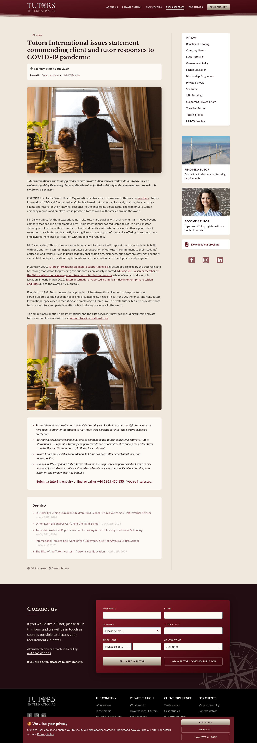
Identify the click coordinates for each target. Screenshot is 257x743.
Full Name (109, 608)
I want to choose (206, 737)
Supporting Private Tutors (201, 101)
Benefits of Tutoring (197, 44)
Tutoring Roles (194, 114)
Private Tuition (132, 7)
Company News (50, 75)
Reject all (205, 729)
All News (191, 37)
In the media (103, 710)
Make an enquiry (208, 705)
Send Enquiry (218, 7)
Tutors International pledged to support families (78, 266)
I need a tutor (132, 661)
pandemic (143, 198)
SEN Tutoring (193, 95)
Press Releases (175, 7)
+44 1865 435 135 (39, 653)
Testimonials (172, 705)
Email (167, 608)
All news (37, 34)
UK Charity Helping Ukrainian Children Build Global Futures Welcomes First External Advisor (93, 512)
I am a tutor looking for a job (193, 661)
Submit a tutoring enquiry (54, 481)
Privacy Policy (45, 734)
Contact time (172, 640)
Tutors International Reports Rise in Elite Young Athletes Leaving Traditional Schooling (89, 530)
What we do (137, 705)
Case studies (172, 710)
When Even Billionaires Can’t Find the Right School (67, 523)
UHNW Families (71, 75)
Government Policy (197, 63)
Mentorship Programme (200, 76)
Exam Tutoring (194, 56)
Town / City (171, 624)
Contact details (207, 710)
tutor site (76, 661)
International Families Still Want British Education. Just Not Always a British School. (88, 540)
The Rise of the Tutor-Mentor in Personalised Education (70, 551)
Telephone (109, 640)
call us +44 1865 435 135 (106, 481)
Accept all (205, 722)
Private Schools (195, 82)
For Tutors (196, 7)
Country (108, 624)
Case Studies (154, 7)
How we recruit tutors (143, 710)
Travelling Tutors (195, 108)
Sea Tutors (192, 89)
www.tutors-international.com (89, 318)
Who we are (103, 705)
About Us (112, 7)
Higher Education (196, 69)
